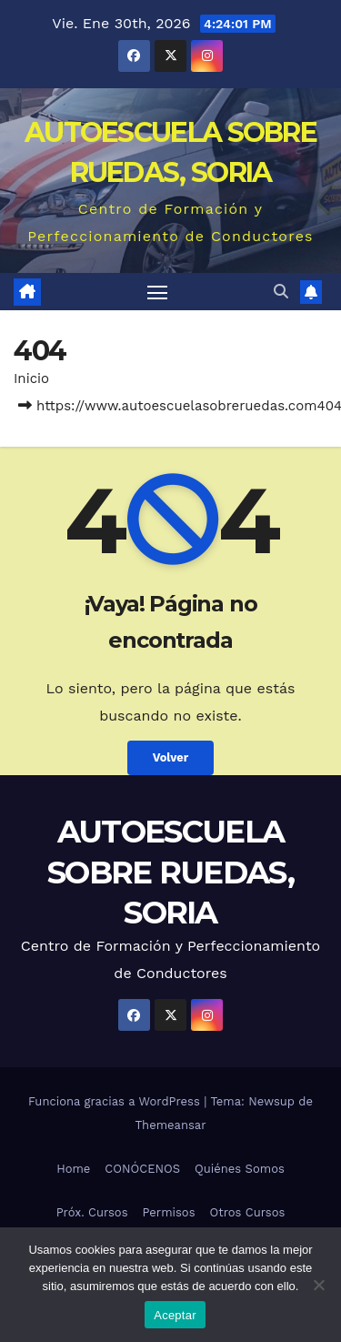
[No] (318, 1285)
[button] (281, 291)
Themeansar (170, 1125)
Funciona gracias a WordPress (116, 1101)
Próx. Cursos (92, 1212)
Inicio (31, 378)
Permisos (169, 1212)
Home (73, 1169)
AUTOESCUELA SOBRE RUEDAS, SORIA (170, 871)
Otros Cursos (248, 1212)
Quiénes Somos (240, 1169)
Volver (171, 757)
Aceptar (175, 1315)
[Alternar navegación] (157, 292)
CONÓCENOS (142, 1169)
